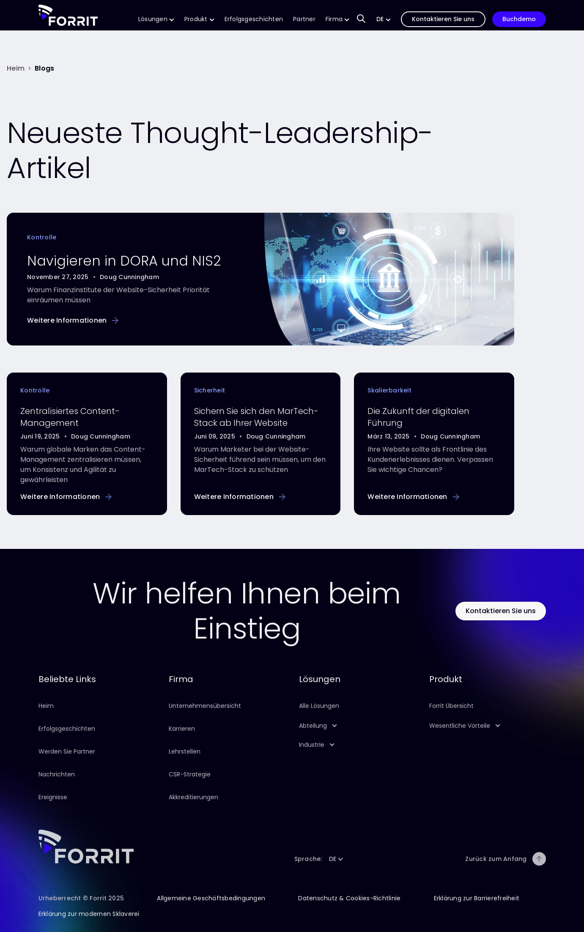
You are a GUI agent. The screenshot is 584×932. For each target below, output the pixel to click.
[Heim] (16, 68)
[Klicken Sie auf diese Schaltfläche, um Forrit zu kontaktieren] (500, 611)
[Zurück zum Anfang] (539, 859)
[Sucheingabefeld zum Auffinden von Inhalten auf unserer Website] (361, 19)
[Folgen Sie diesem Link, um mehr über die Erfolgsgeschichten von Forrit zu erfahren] (254, 19)
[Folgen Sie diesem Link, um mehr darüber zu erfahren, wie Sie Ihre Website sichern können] (239, 497)
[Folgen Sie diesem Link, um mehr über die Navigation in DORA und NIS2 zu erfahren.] (72, 320)
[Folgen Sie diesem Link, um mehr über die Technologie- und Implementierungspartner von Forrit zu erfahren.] (304, 19)
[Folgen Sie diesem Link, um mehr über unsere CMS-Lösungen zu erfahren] (156, 19)
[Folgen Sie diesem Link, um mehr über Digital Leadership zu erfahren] (413, 497)
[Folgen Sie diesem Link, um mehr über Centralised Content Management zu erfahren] (66, 497)
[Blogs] (44, 68)
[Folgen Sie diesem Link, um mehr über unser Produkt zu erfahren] (199, 19)
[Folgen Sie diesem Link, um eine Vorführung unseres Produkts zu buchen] (519, 19)
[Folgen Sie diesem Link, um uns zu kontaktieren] (443, 19)
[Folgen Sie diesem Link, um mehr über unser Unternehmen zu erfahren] (337, 19)
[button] (383, 19)
